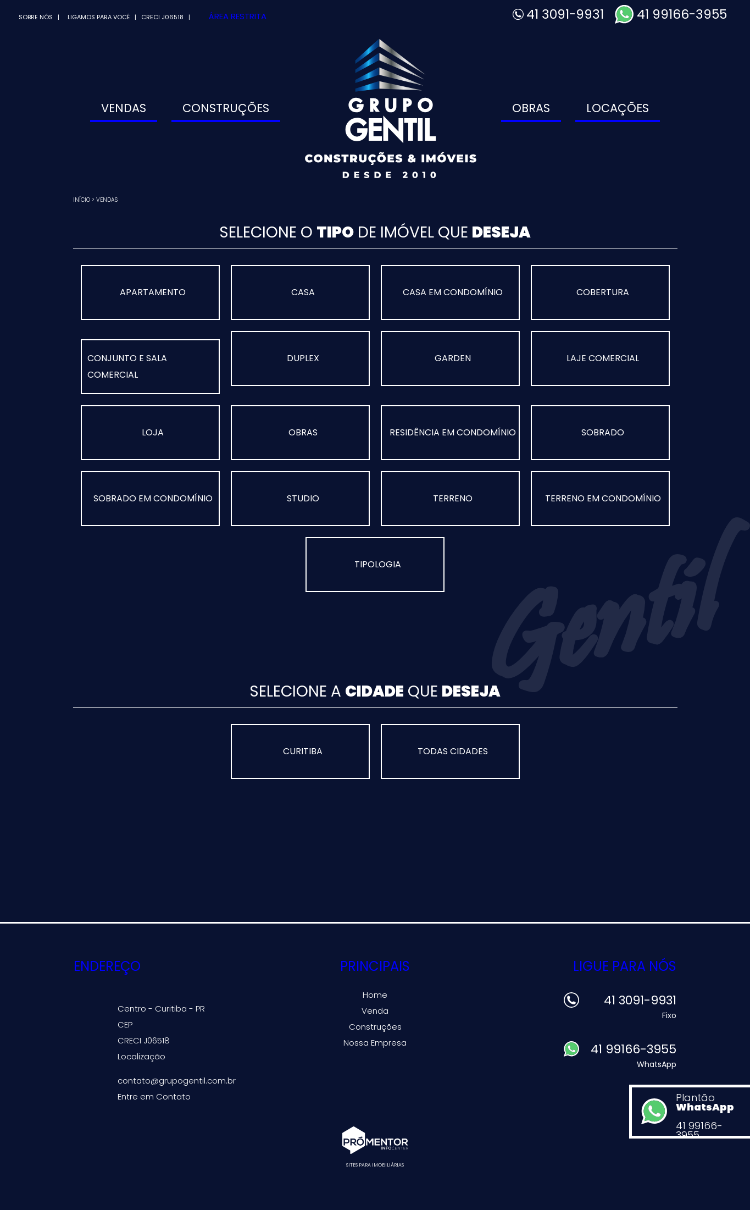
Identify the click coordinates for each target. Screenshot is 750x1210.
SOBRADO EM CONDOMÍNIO (153, 498)
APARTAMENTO (153, 292)
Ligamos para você (99, 17)
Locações (617, 108)
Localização (141, 1056)
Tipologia (377, 564)
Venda (375, 1010)
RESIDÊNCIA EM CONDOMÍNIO (453, 432)
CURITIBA (303, 751)
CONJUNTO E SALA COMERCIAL (127, 366)
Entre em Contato (154, 1096)
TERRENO (453, 498)
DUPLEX (303, 358)
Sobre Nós (36, 17)
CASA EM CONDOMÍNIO (453, 292)
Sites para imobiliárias (375, 1165)
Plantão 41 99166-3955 (710, 1115)
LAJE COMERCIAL (602, 358)
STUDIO (303, 498)
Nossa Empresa (375, 1042)
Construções (225, 108)
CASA (303, 292)
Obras (531, 108)
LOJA (153, 432)
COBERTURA (602, 292)
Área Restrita (237, 16)
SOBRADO (602, 432)
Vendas (123, 108)
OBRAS (303, 432)
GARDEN (453, 358)
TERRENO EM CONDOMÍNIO (603, 498)
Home (375, 995)
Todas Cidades (453, 751)
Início (81, 200)
